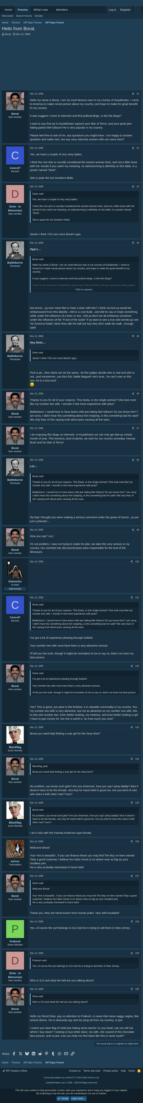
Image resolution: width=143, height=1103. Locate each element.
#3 (138, 186)
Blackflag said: (40, 766)
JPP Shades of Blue (15, 1070)
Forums (23, 9)
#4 (138, 243)
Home (8, 9)
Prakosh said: (39, 960)
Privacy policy (110, 1070)
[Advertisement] (71, 64)
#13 (137, 727)
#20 (137, 989)
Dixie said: (38, 352)
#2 (138, 148)
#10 (137, 561)
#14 (137, 759)
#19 (137, 953)
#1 (138, 93)
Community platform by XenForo (71, 1077)
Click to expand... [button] (84, 289)
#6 (138, 393)
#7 (138, 428)
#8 (138, 460)
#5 (138, 336)
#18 (137, 921)
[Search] (137, 9)
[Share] (133, 94)
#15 (137, 802)
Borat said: (38, 259)
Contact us (75, 1070)
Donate (39, 15)
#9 (138, 529)
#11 (137, 597)
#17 (137, 876)
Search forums (24, 15)
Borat (8, 34)
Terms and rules (92, 1070)
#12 (137, 666)
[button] (50, 9)
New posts (7, 15)
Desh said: (38, 883)
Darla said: (38, 193)
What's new (41, 9)
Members (62, 9)
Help (123, 1070)
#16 (137, 841)
